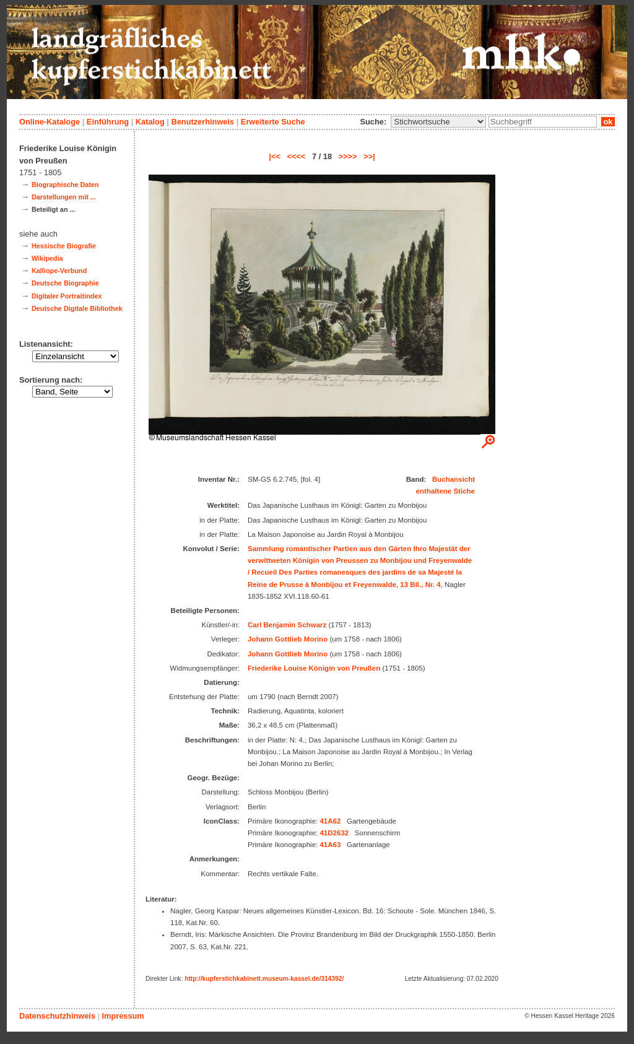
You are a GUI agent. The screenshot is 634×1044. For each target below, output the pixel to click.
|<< (274, 156)
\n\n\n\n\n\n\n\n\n (438, 122)
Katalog (150, 121)
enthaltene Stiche (445, 491)
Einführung (108, 121)
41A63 (330, 844)
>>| (369, 156)
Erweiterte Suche (273, 121)
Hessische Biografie (64, 246)
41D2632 (334, 833)
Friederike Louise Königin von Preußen (314, 668)
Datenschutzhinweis (57, 1015)
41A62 (330, 821)
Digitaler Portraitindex (67, 296)
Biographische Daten (65, 184)
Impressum (123, 1015)
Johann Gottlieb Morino (288, 639)
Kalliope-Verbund (59, 270)
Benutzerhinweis (202, 121)
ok (608, 121)
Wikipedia (47, 258)
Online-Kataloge (49, 121)
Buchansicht (453, 479)
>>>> (348, 156)
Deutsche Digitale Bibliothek (77, 308)
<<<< (296, 156)
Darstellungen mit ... (64, 197)
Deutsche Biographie (65, 283)
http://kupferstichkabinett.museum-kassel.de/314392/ (264, 978)
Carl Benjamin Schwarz (287, 625)
